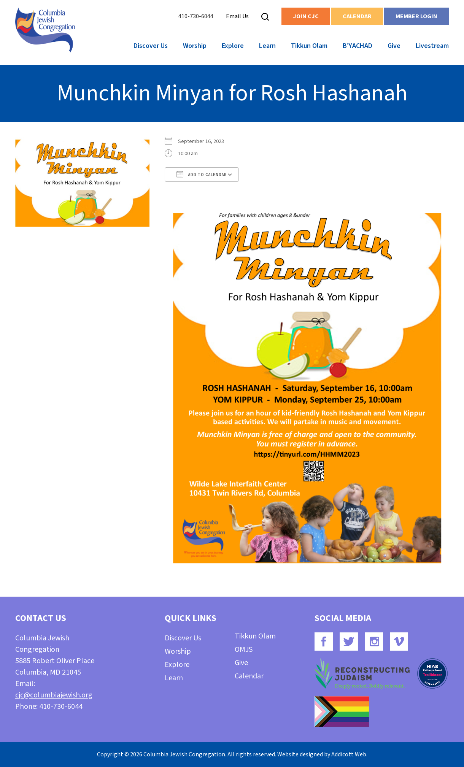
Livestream (432, 46)
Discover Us (150, 46)
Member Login (416, 16)
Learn (267, 46)
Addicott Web (348, 754)
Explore (233, 46)
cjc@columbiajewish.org (53, 695)
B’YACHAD (357, 46)
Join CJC (306, 16)
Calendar (357, 16)
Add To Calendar (201, 174)
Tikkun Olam (309, 46)
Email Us (237, 16)
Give (394, 46)
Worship (195, 46)
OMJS (244, 649)
